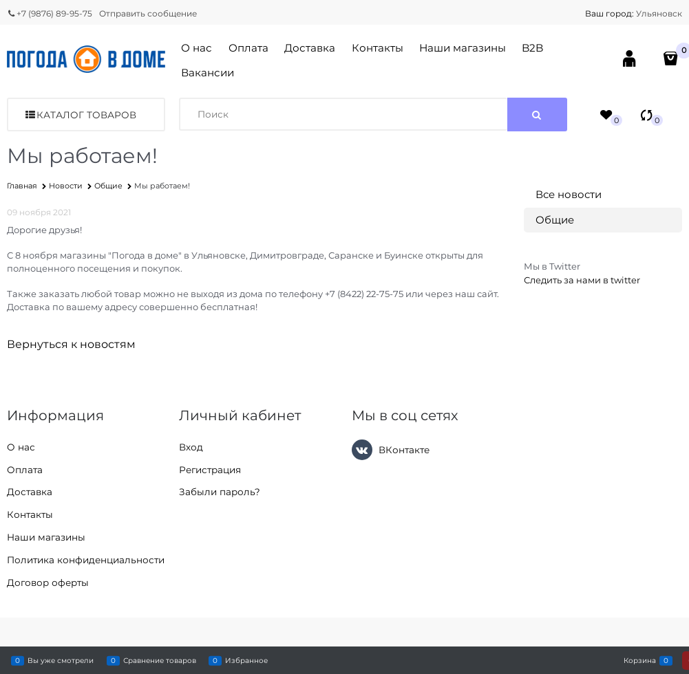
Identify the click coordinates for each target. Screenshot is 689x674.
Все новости (569, 194)
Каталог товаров (86, 114)
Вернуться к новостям (71, 344)
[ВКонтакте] (362, 449)
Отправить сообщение (148, 13)
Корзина (640, 660)
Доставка (309, 47)
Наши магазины (462, 47)
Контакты (377, 47)
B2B (532, 47)
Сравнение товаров (159, 660)
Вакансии (207, 72)
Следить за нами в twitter (582, 279)
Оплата (248, 47)
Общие (555, 219)
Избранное (246, 660)
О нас (196, 47)
